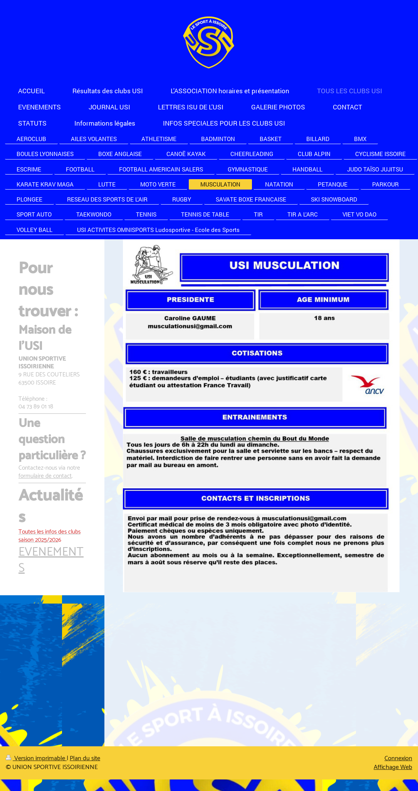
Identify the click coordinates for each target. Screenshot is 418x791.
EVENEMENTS (51, 560)
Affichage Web (393, 767)
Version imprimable (36, 758)
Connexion (398, 758)
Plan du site (85, 758)
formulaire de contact (45, 476)
